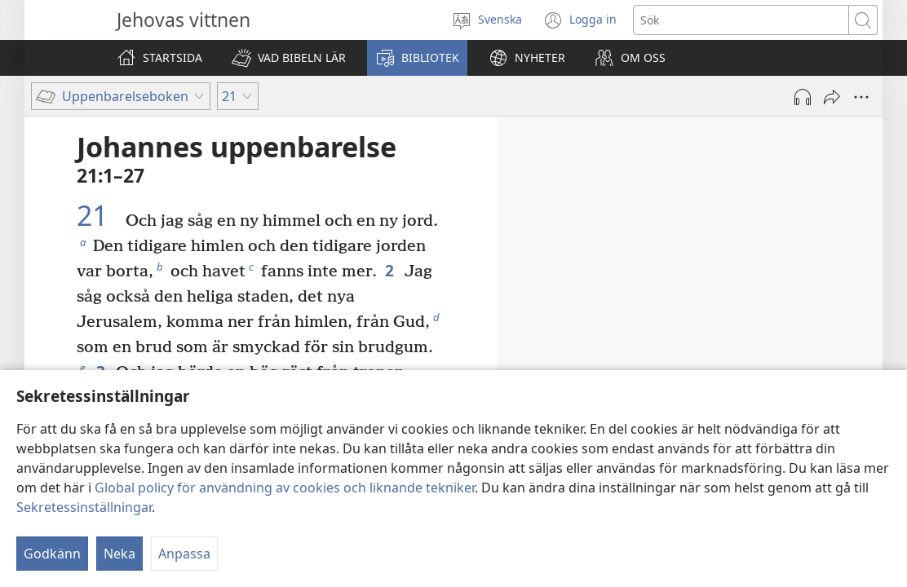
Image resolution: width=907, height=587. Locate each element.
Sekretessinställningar (84, 507)
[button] (288, 58)
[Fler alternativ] (861, 97)
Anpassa (184, 554)
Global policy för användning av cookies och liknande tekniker (285, 488)
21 (99, 216)
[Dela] (832, 97)
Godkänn (52, 554)
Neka (119, 554)
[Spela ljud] (802, 97)
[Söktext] (741, 20)
